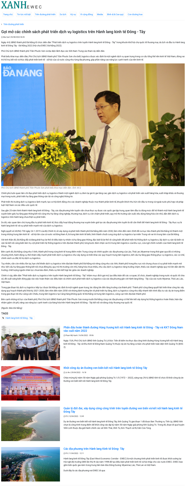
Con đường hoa (135, 14)
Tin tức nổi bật (24, 14)
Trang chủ (8, 14)
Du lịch (63, 14)
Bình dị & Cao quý (115, 14)
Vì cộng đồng (86, 14)
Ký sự (73, 14)
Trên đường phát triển (45, 14)
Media (100, 14)
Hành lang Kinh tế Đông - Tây (19, 318)
